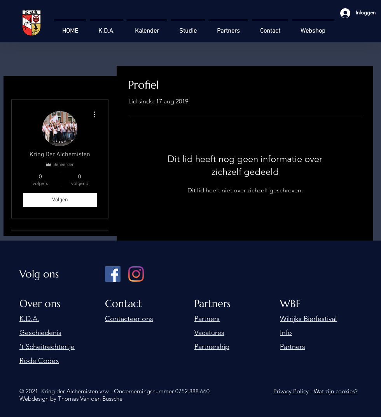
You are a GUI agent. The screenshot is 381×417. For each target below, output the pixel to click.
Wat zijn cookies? (336, 391)
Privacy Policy (291, 391)
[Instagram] (136, 274)
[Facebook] (113, 274)
